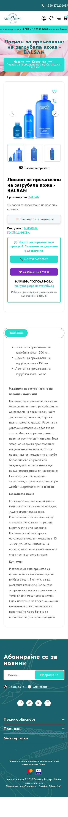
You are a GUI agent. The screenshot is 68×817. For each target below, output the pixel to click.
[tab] (16, 333)
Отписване (40, 687)
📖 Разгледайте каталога (35, 219)
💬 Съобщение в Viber (34, 272)
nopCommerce (28, 786)
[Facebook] (20, 703)
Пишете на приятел (34, 168)
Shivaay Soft (55, 786)
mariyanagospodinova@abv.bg (34, 286)
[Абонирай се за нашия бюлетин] (34, 675)
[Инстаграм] (47, 703)
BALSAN (33, 197)
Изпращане (49, 675)
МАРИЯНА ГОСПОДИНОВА (22, 230)
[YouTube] (38, 703)
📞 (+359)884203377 (34, 259)
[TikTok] (29, 703)
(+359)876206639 (54, 6)
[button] (55, 112)
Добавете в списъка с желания (54, 92)
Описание (16, 333)
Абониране (16, 687)
